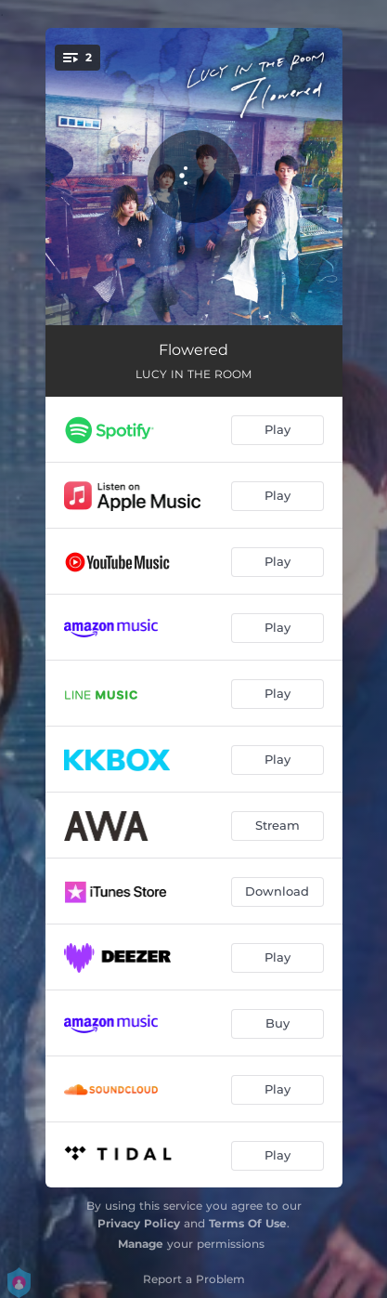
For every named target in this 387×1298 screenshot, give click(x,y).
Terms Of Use (248, 1223)
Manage (140, 1244)
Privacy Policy (138, 1223)
